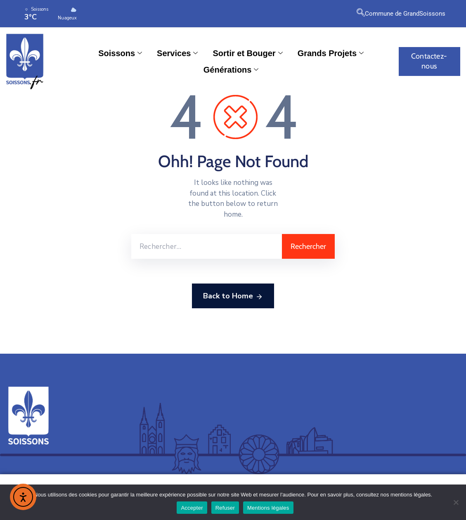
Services (177, 53)
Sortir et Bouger (247, 53)
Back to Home (233, 296)
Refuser (225, 508)
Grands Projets (331, 53)
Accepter (192, 508)
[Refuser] (456, 502)
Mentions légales (268, 508)
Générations (231, 69)
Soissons (120, 53)
